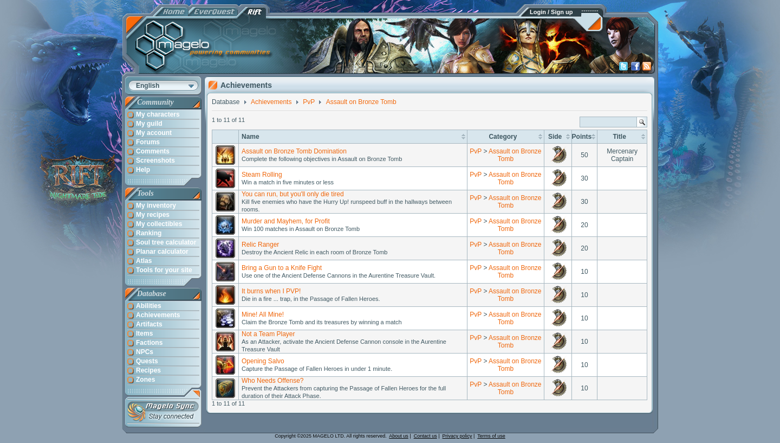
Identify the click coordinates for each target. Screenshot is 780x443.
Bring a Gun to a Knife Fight (282, 268)
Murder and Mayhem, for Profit (286, 221)
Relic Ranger (260, 244)
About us (398, 436)
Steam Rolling (262, 174)
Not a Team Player (268, 334)
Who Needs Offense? (273, 380)
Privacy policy (457, 436)
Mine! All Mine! (263, 314)
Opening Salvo (263, 361)
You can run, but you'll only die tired (293, 194)
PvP (476, 151)
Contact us (425, 436)
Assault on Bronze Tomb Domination (294, 151)
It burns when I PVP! (271, 291)
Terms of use (491, 436)
